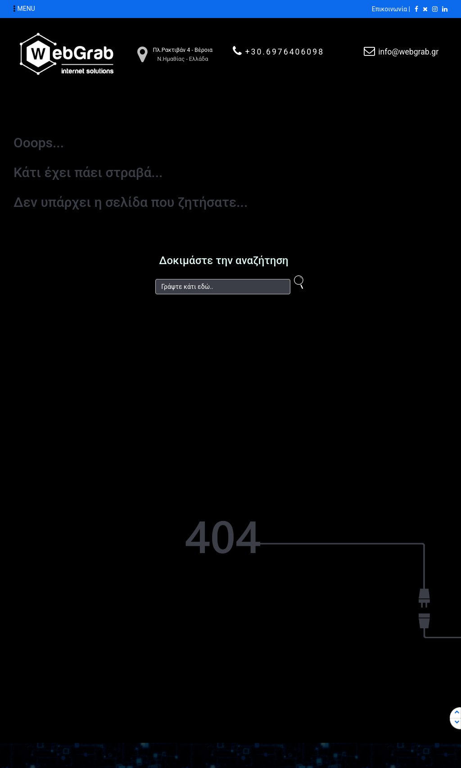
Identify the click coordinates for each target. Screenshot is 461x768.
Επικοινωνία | (391, 9)
